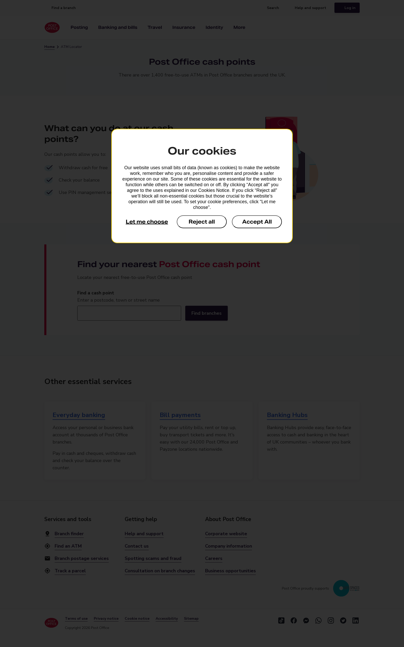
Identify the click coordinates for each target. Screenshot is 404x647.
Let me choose (147, 221)
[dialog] (202, 186)
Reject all (202, 221)
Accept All (257, 221)
